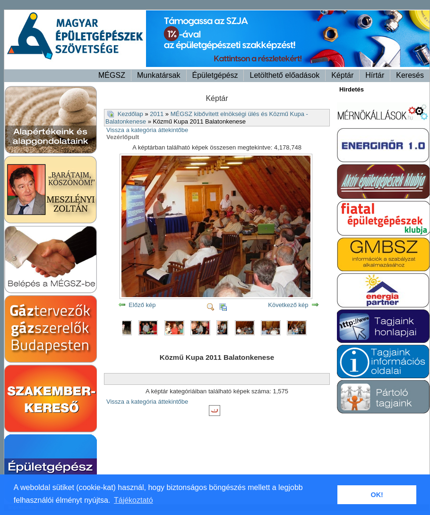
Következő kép (288, 304)
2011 (156, 113)
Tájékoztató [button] (133, 500)
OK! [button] (376, 494)
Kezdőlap (130, 113)
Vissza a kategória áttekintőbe (147, 129)
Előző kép (142, 304)
